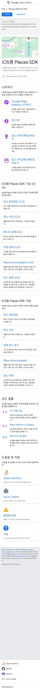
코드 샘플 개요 (16, 411)
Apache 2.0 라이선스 (18, 554)
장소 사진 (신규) (11, 216)
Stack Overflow (12, 478)
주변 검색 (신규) (11, 247)
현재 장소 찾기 (11, 345)
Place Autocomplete (15, 360)
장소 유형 (8, 375)
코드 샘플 (8, 399)
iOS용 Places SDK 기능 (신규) (19, 186)
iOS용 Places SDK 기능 (16, 301)
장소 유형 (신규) (11, 277)
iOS (3, 9)
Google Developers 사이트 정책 (24, 556)
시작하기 (7, 14)
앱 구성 (15, 120)
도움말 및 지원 (11, 457)
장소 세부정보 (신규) (14, 201)
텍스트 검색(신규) (12, 232)
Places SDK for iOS (18, 9)
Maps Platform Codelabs (22, 424)
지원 (5, 534)
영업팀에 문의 (21, 14)
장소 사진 (8, 330)
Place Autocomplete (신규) (18, 262)
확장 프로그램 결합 (18, 436)
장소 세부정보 (10, 314)
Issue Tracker (11, 497)
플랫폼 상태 (9, 515)
